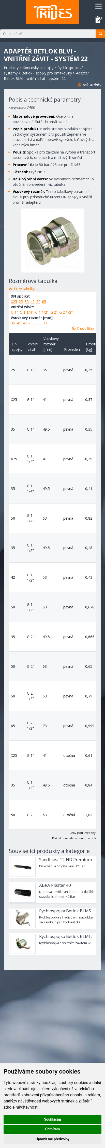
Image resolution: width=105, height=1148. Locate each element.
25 (21, 301)
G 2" (53, 312)
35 (27, 301)
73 (45, 323)
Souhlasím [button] (52, 1119)
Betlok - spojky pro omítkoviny (47, 73)
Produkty (11, 67)
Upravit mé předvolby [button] (52, 1139)
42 (33, 301)
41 (19, 323)
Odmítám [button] (52, 1129)
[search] (100, 33)
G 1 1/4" (26, 312)
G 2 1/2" (66, 312)
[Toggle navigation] (98, 6)
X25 (14, 301)
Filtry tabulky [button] (24, 288)
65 (44, 301)
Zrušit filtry (83, 328)
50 (38, 301)
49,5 (26, 323)
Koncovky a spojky (38, 67)
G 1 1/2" (42, 312)
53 (34, 323)
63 (39, 323)
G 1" (14, 312)
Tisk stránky (89, 84)
